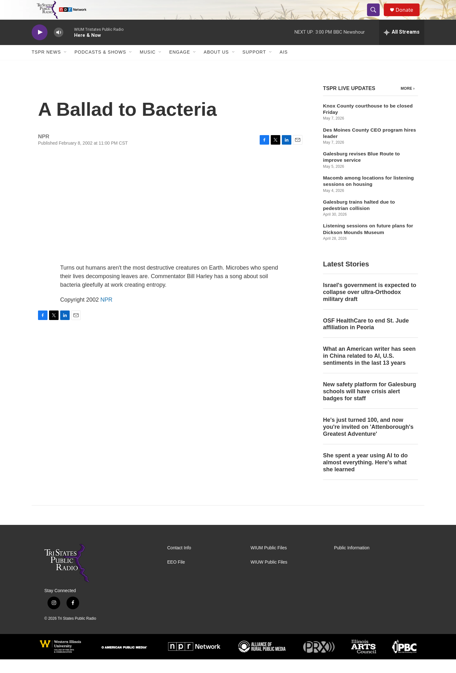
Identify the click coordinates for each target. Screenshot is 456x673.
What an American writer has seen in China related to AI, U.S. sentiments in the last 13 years (369, 370)
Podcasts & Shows (100, 66)
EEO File (176, 575)
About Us (216, 66)
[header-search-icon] (376, 16)
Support (254, 66)
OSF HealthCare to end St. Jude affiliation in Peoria (366, 337)
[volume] (58, 46)
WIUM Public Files (268, 561)
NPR (106, 313)
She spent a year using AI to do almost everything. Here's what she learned (365, 476)
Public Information (352, 561)
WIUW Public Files (268, 575)
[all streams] (401, 46)
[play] (40, 46)
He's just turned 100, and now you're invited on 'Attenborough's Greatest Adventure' (368, 440)
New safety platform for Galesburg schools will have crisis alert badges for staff (369, 405)
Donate (408, 16)
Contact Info (179, 561)
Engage (179, 66)
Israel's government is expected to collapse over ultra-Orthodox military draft (369, 306)
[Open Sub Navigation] (65, 66)
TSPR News (46, 66)
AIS (284, 66)
